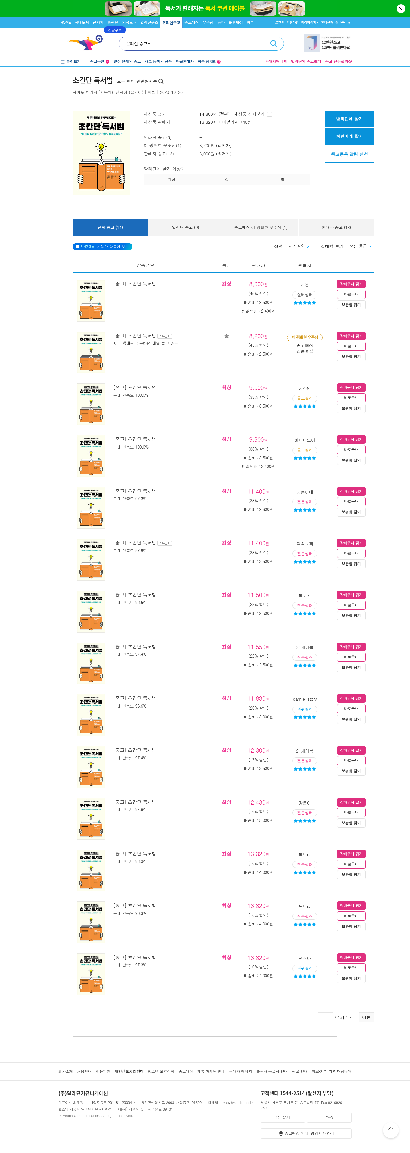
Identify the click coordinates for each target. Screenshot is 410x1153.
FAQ (329, 1117)
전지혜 (122, 92)
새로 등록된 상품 (158, 61)
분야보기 (73, 61)
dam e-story (305, 699)
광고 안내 (300, 1071)
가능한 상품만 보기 (102, 246)
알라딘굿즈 (149, 22)
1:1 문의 (283, 1117)
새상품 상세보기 (253, 114)
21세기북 (304, 647)
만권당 (112, 22)
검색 (274, 43)
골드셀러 (305, 398)
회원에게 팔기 (349, 136)
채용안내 (84, 1071)
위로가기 (390, 1131)
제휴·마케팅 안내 (211, 1071)
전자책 (98, 22)
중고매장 (191, 22)
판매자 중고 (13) (336, 227)
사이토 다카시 (85, 92)
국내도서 (82, 22)
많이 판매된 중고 (127, 61)
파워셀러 (305, 709)
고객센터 (327, 22)
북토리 (305, 854)
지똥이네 (304, 492)
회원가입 (292, 22)
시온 (305, 284)
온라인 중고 (136, 43)
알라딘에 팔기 (349, 119)
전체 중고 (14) (110, 227)
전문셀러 (305, 502)
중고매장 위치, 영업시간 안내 (309, 1133)
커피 (250, 22)
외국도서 (129, 22)
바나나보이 (304, 440)
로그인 (279, 22)
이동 (366, 1017)
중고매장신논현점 (304, 348)
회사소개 (65, 1071)
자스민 (305, 388)
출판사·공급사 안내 (272, 1071)
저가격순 (299, 246)
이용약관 (103, 1071)
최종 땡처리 (209, 61)
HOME (65, 22)
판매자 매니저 (240, 1071)
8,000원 (207, 154)
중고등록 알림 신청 (349, 154)
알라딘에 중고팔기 (306, 61)
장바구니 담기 (351, 284)
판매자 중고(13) (159, 154)
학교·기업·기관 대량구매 (332, 1071)
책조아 (305, 958)
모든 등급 (360, 246)
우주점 (208, 22)
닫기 (401, 8)
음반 (220, 22)
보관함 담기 (351, 304)
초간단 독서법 (93, 80)
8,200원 (207, 145)
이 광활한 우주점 (305, 337)
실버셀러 (305, 294)
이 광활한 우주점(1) (162, 145)
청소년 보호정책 (161, 1071)
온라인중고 (171, 22)
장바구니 (342, 22)
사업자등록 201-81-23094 (111, 1102)
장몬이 (305, 803)
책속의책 (304, 543)
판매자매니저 (276, 61)
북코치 (305, 595)
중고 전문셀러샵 (338, 61)
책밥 (151, 92)
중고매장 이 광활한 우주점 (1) (261, 227)
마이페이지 (308, 22)
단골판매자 (185, 61)
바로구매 (351, 294)
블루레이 (235, 22)
